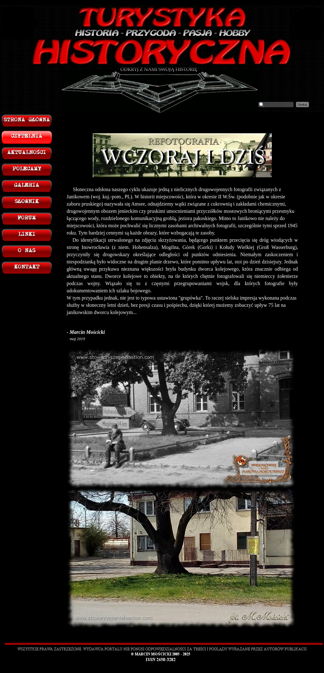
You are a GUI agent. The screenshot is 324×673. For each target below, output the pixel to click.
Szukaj (302, 104)
